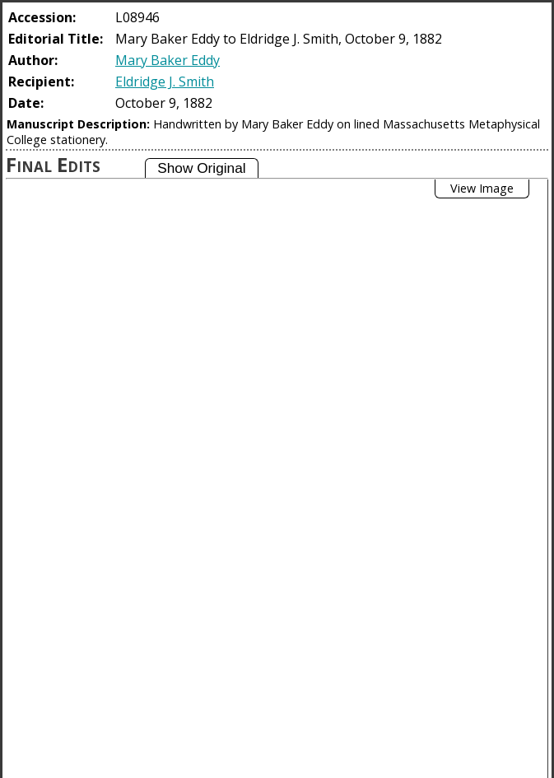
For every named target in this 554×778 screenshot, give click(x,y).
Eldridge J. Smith (164, 81)
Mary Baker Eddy (167, 60)
